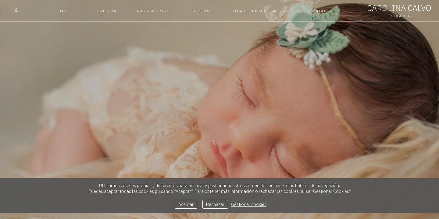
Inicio (68, 11)
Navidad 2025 (153, 11)
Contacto (321, 11)
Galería (106, 11)
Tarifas (200, 11)
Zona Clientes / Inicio (259, 11)
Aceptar (186, 204)
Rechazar (215, 204)
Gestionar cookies (248, 204)
